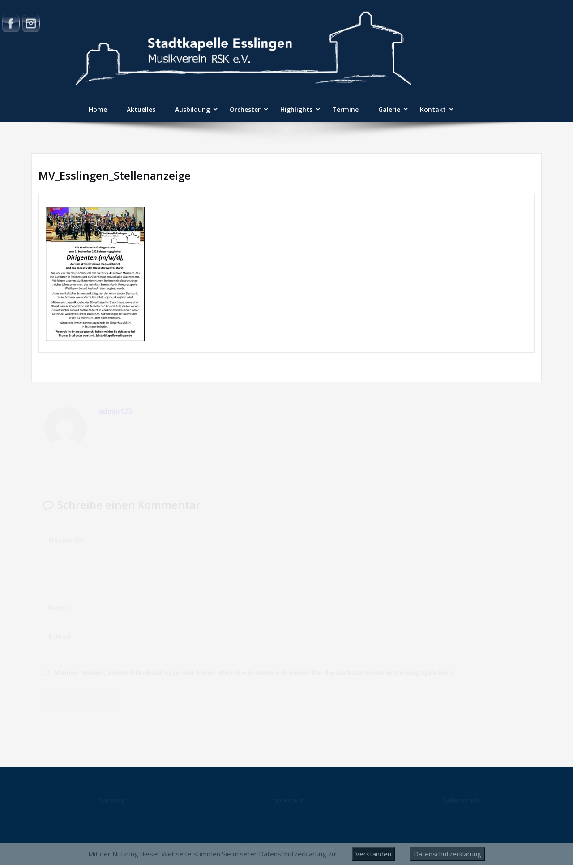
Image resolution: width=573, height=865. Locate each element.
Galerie (389, 109)
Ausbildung (192, 109)
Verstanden (373, 853)
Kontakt (433, 109)
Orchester (245, 109)
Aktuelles (141, 109)
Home (98, 109)
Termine (345, 109)
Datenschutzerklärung (447, 853)
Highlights (296, 109)
